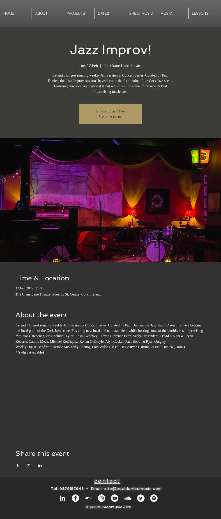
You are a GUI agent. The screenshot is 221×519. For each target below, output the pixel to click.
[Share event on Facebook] (18, 465)
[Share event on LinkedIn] (40, 465)
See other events (110, 117)
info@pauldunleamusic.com (133, 488)
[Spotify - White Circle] (154, 498)
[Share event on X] (29, 465)
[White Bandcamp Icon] (88, 498)
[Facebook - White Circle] (75, 498)
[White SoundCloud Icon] (127, 498)
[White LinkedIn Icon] (62, 498)
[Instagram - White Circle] (101, 498)
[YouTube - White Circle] (114, 498)
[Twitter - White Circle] (141, 498)
